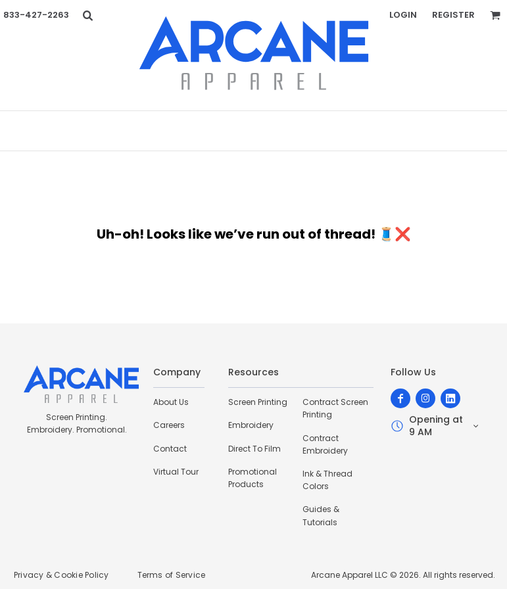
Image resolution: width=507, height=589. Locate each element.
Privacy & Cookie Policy (61, 574)
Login (403, 15)
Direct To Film (254, 448)
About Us (171, 402)
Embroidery (251, 425)
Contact (170, 448)
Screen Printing (257, 402)
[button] (87, 15)
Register (453, 15)
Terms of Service (171, 574)
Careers (169, 425)
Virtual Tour (176, 471)
